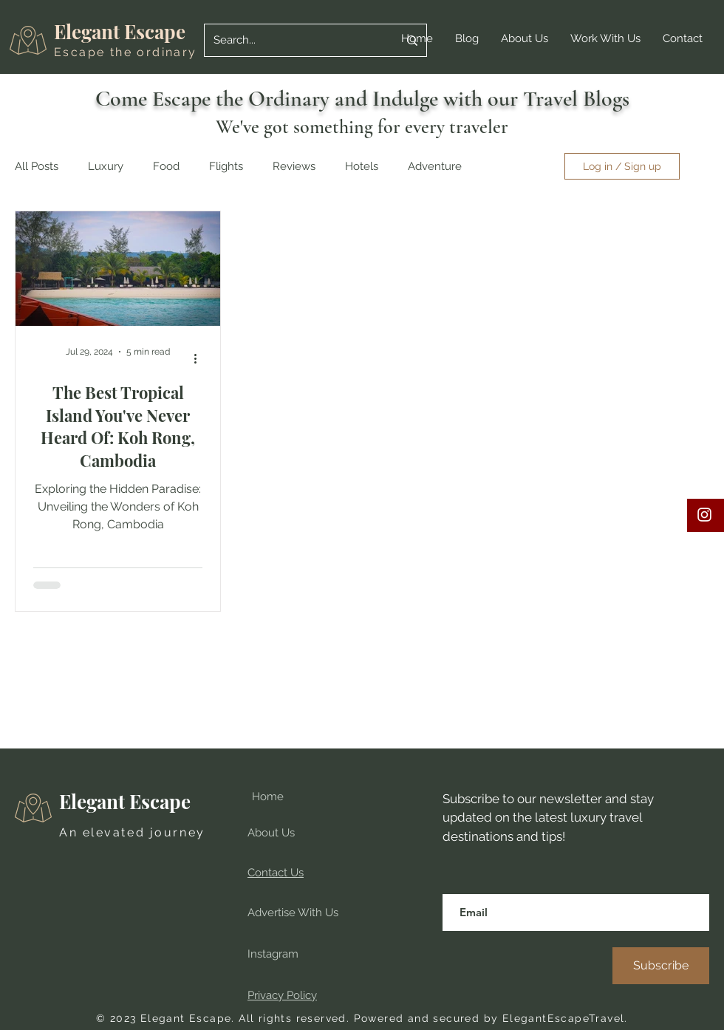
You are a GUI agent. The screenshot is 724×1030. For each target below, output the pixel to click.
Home (268, 796)
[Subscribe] (660, 965)
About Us (271, 832)
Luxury (105, 166)
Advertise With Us (292, 912)
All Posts (36, 166)
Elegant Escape (119, 31)
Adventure (435, 166)
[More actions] (200, 359)
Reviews (294, 166)
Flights (226, 166)
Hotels (361, 166)
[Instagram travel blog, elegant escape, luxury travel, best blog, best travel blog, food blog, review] (704, 514)
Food (166, 166)
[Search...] (295, 40)
